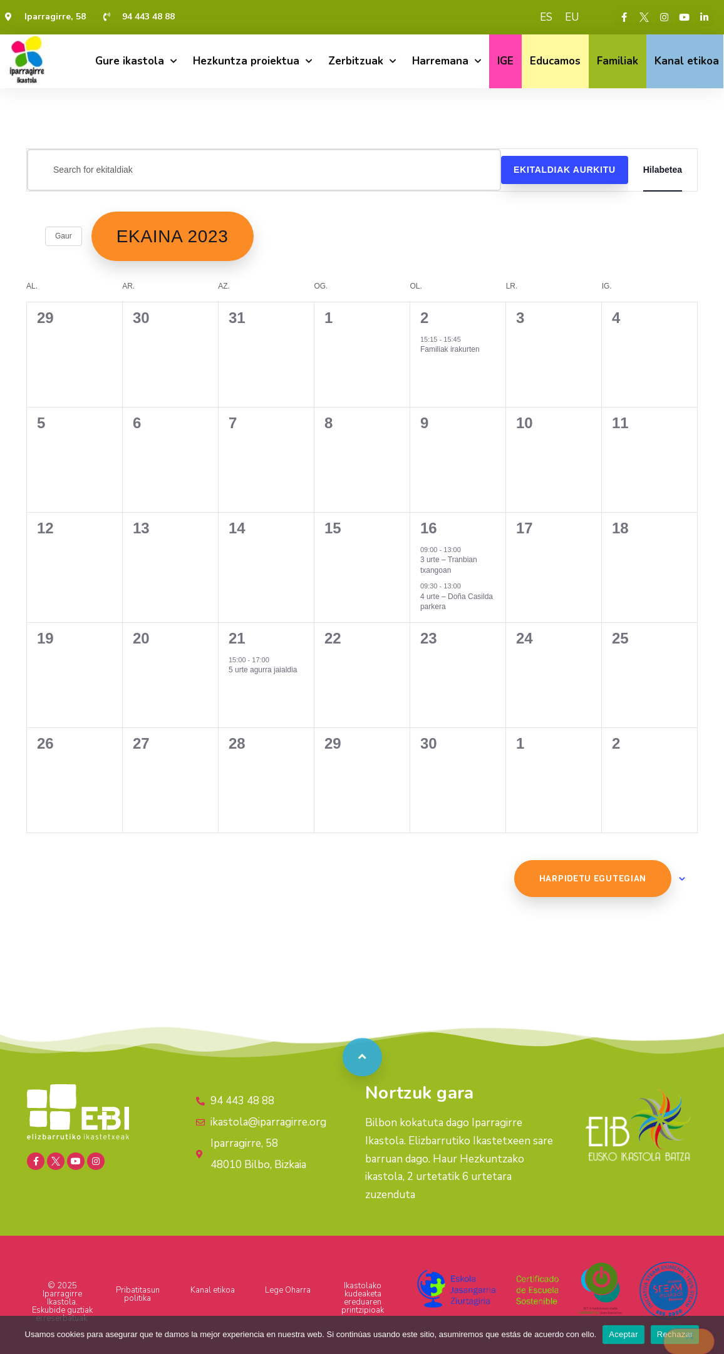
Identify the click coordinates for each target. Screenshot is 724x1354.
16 (428, 528)
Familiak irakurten (450, 349)
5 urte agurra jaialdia (263, 669)
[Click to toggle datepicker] (172, 237)
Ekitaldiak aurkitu (565, 170)
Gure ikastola (136, 61)
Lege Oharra (288, 1290)
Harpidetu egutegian (592, 879)
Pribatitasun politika (138, 1294)
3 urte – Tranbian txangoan (448, 565)
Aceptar (623, 1334)
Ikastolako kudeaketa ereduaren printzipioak (362, 1298)
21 (237, 638)
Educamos (555, 61)
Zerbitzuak (362, 61)
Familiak (617, 61)
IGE (505, 61)
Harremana (446, 61)
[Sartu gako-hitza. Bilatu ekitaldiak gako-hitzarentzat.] (264, 170)
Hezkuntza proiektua (252, 61)
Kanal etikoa (686, 61)
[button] (363, 1043)
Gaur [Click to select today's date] (63, 236)
